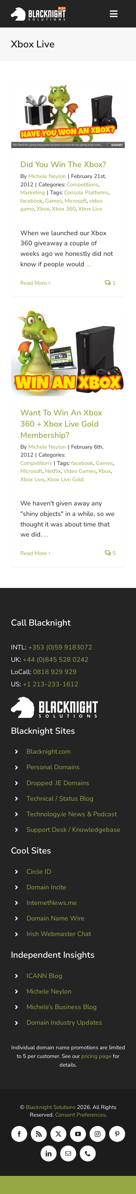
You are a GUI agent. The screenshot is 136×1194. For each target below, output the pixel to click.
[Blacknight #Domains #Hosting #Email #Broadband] (54, 700)
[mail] (68, 1153)
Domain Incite (46, 886)
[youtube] (78, 1134)
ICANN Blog (44, 975)
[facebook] (19, 1134)
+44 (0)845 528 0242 (55, 659)
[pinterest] (117, 1134)
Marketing (32, 192)
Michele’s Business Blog (61, 1007)
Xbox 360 (64, 208)
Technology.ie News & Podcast (71, 814)
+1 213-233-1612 (50, 684)
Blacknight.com (48, 751)
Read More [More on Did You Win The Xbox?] (33, 283)
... (88, 264)
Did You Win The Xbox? (63, 164)
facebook (31, 200)
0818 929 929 (55, 672)
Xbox (43, 208)
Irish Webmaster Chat (58, 934)
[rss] (39, 1134)
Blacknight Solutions (50, 1107)
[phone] (88, 1153)
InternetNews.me (51, 902)
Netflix (53, 471)
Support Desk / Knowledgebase (73, 829)
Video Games (79, 471)
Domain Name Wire (55, 918)
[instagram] (98, 1134)
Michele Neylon (47, 176)
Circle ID (38, 871)
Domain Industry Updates (64, 1022)
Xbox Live (90, 208)
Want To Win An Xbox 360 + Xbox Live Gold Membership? (61, 424)
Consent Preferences (80, 1114)
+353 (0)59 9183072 (60, 647)
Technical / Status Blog (60, 798)
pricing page (96, 1056)
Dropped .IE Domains (57, 782)
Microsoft (76, 200)
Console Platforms (86, 192)
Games (53, 200)
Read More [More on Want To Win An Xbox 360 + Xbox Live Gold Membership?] (33, 553)
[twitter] (58, 1134)
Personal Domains (53, 767)
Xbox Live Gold (65, 479)
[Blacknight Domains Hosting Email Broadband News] (38, 10)
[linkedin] (49, 1153)
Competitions (82, 184)
